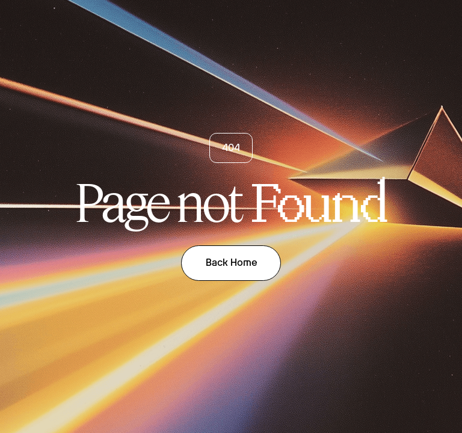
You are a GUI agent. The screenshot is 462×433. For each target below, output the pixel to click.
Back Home (231, 262)
